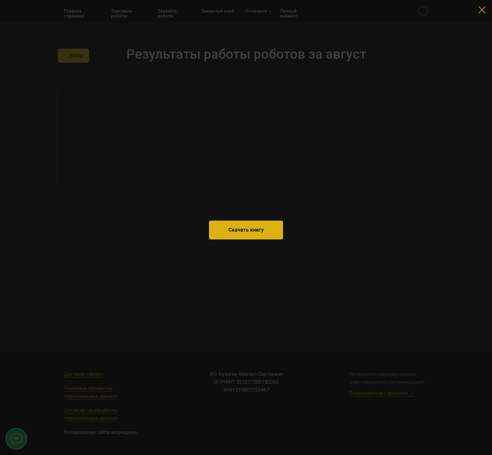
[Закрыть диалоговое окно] (482, 10)
